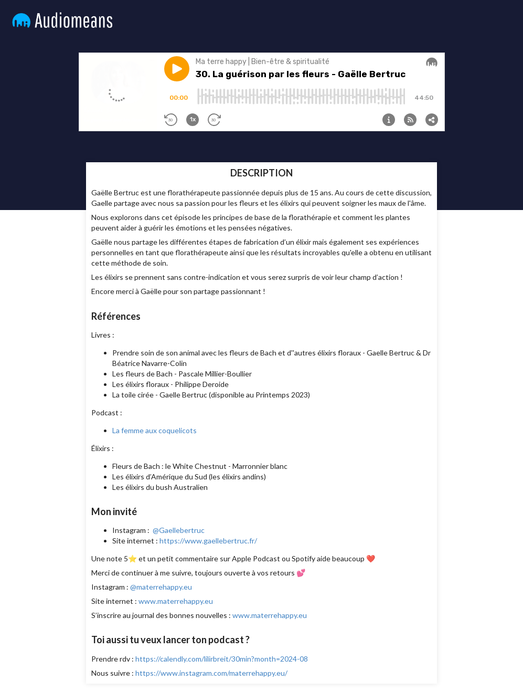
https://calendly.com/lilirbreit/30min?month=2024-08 (221, 658)
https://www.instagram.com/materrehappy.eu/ (211, 672)
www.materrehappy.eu (175, 600)
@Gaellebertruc (179, 530)
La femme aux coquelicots (154, 430)
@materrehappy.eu (161, 586)
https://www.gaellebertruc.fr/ (208, 540)
